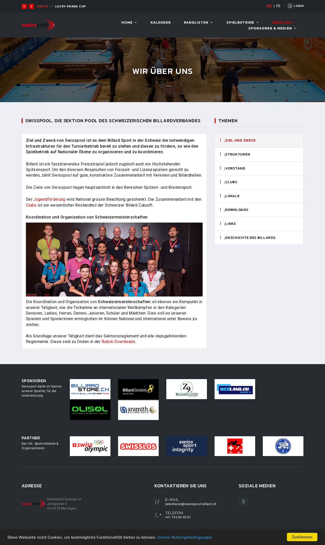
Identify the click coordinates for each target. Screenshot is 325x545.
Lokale (229, 196)
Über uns (282, 23)
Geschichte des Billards (247, 237)
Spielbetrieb (240, 23)
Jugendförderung (49, 199)
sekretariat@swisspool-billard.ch (190, 504)
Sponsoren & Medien (270, 28)
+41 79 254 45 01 (178, 517)
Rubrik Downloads (118, 341)
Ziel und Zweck (238, 140)
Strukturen (235, 154)
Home (127, 23)
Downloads (234, 209)
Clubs (228, 182)
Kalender (161, 23)
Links (228, 223)
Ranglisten (196, 23)
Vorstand (232, 168)
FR (278, 6)
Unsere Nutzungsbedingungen (184, 538)
